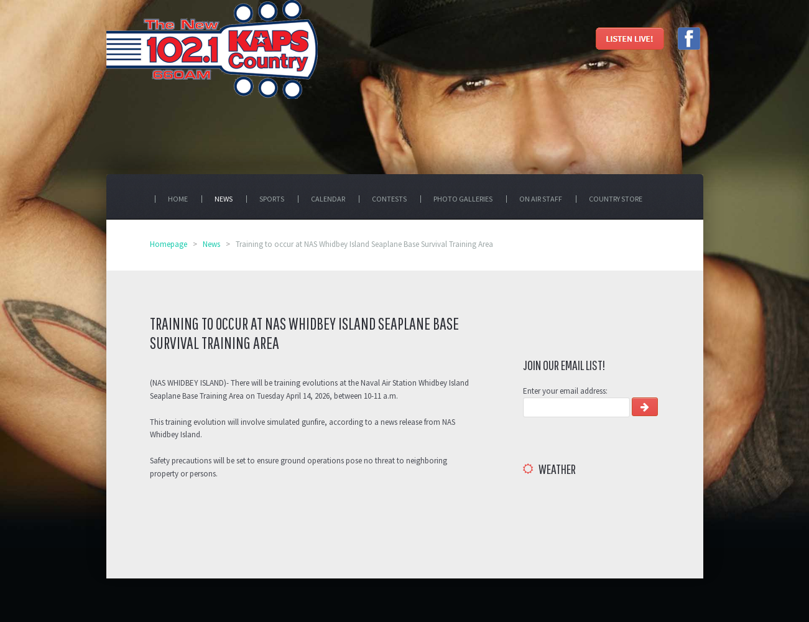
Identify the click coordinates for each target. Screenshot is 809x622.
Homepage (168, 244)
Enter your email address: (565, 391)
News (211, 244)
